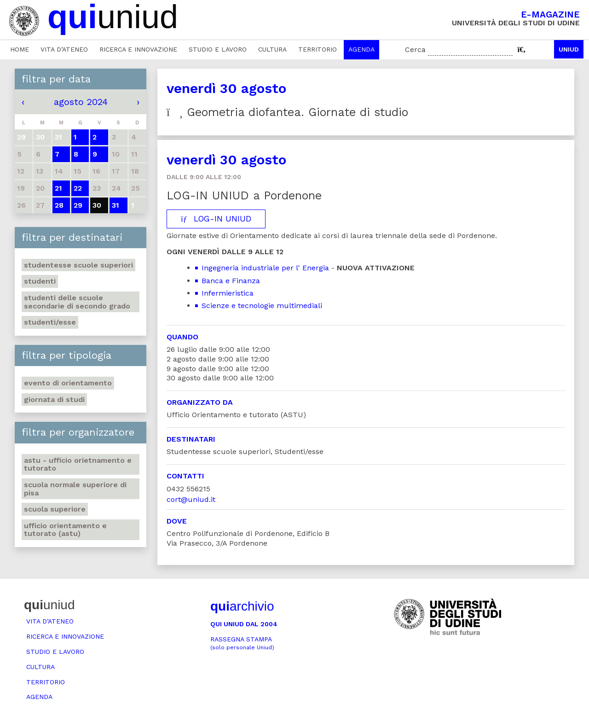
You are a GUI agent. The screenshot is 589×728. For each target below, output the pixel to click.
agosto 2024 (81, 101)
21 (58, 188)
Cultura (272, 49)
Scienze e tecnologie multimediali (262, 305)
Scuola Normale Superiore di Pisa (75, 488)
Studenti (40, 281)
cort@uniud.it (191, 499)
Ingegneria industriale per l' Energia (265, 267)
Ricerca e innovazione (138, 49)
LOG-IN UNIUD (216, 218)
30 (96, 205)
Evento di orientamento (68, 383)
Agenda (361, 49)
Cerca (415, 49)
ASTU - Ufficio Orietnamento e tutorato (78, 464)
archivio (242, 606)
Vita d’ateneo (64, 49)
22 (78, 188)
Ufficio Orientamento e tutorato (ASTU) (65, 529)
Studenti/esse (50, 322)
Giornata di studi (54, 399)
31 (115, 205)
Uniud (569, 49)
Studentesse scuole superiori (78, 265)
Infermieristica (228, 293)
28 (59, 205)
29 (78, 205)
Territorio (317, 49)
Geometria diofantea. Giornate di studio (287, 112)
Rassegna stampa (242, 643)
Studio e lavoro (218, 49)
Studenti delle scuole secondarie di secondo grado (77, 301)
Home (19, 49)
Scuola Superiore (55, 509)
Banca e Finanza (231, 280)
